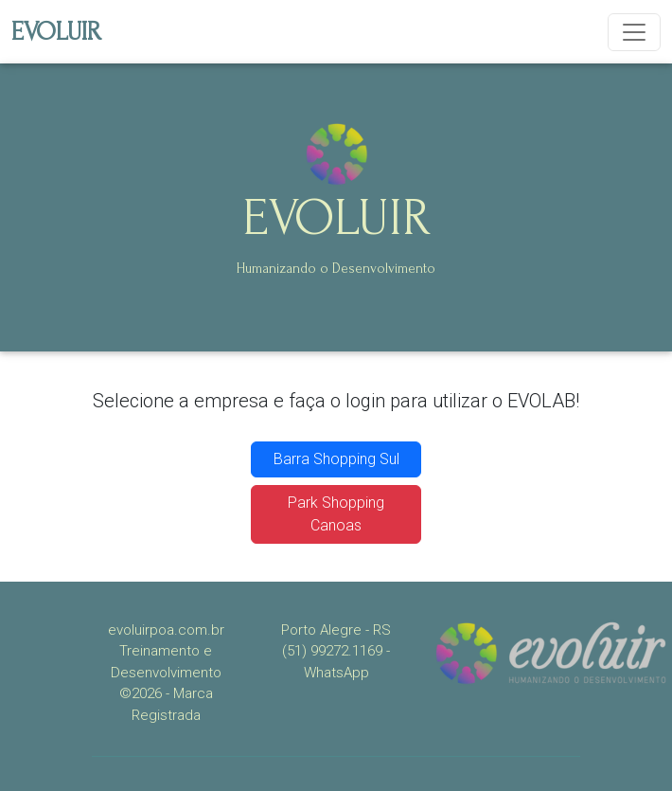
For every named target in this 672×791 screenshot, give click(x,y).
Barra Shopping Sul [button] (336, 459)
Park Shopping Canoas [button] (336, 514)
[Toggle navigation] (634, 32)
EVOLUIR (56, 31)
